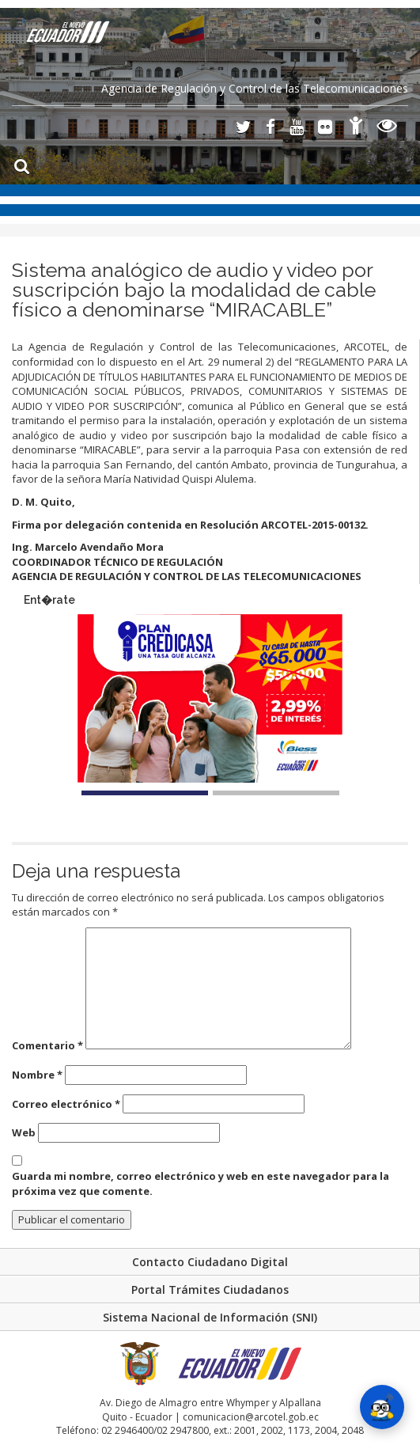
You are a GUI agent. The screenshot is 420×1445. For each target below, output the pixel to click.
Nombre (37, 1075)
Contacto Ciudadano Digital (210, 1261)
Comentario (47, 1045)
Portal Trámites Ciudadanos (210, 1289)
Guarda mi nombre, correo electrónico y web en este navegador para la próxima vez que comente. (200, 1183)
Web (24, 1132)
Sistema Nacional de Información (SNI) (210, 1317)
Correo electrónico (66, 1104)
